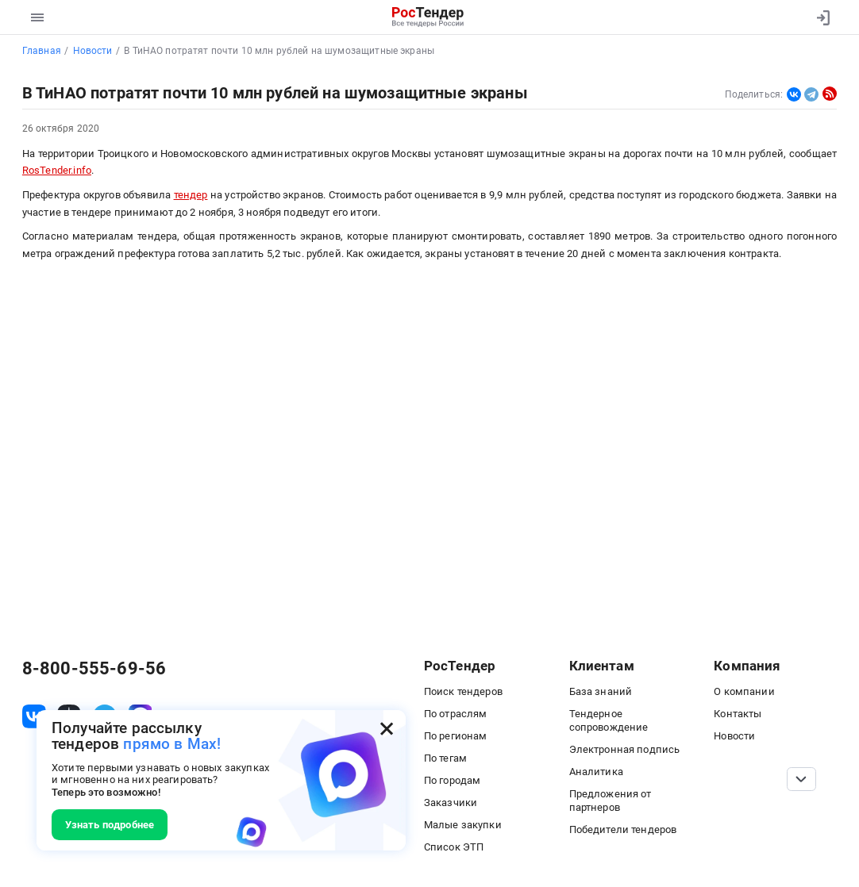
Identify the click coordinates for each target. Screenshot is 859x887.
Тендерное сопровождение (609, 720)
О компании (744, 691)
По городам (452, 780)
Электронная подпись (624, 749)
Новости (734, 736)
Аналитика (596, 772)
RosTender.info (56, 170)
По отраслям (455, 714)
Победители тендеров (623, 829)
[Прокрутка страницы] (801, 779)
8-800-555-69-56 (94, 668)
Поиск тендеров (463, 691)
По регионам (455, 736)
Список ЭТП (454, 847)
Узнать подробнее (109, 825)
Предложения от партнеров (610, 800)
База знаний (601, 691)
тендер (191, 195)
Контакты (737, 714)
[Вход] (820, 17)
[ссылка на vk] (34, 716)
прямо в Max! (172, 744)
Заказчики (450, 802)
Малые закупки (463, 825)
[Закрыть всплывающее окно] (387, 729)
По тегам (445, 758)
